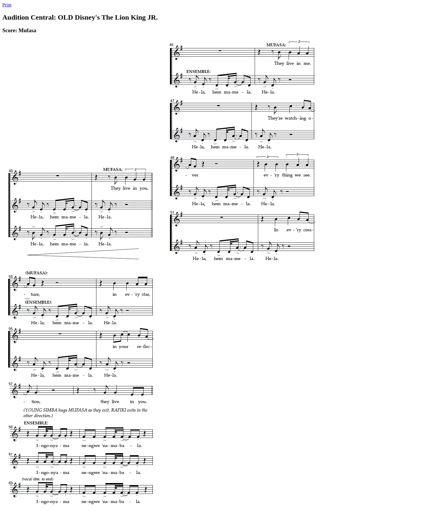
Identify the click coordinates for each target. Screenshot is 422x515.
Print (6, 4)
